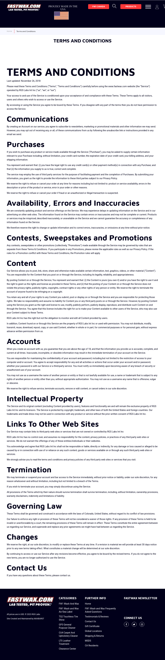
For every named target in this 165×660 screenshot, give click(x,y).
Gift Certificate (92, 626)
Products (131, 6)
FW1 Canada (98, 6)
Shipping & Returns (94, 636)
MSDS (88, 640)
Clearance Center (67, 648)
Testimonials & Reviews (97, 616)
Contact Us (90, 621)
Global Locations (93, 631)
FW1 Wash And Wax (69, 603)
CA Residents (91, 645)
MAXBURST (39, 619)
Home (88, 603)
